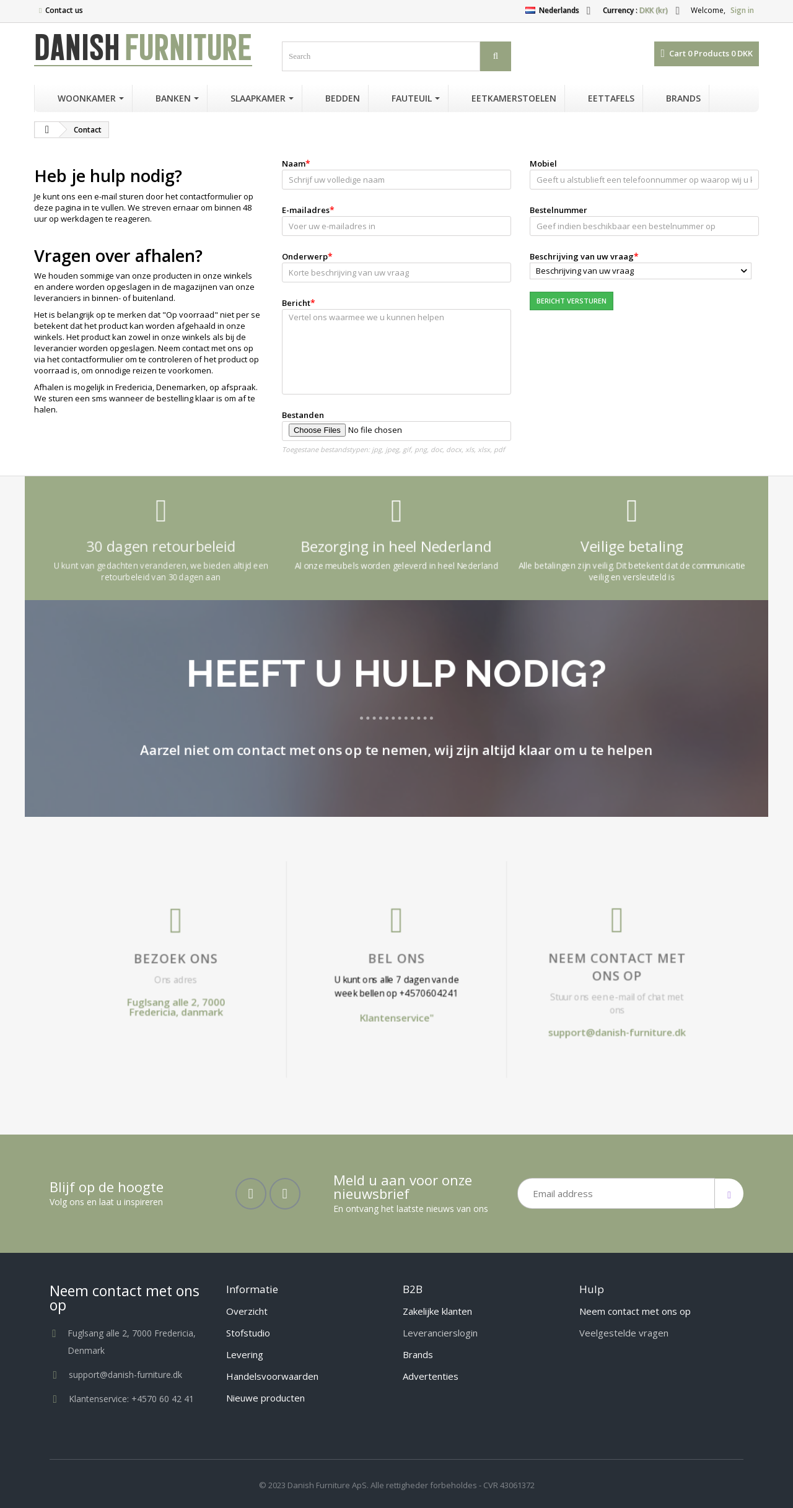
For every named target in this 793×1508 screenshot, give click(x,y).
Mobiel (543, 163)
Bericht (296, 302)
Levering (244, 1354)
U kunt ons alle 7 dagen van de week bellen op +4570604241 (396, 976)
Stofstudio (248, 1333)
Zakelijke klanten (437, 1311)
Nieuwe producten (265, 1398)
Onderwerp (305, 256)
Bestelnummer (558, 210)
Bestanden (303, 415)
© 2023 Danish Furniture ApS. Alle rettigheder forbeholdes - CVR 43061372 (397, 1485)
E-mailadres (306, 210)
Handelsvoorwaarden (272, 1376)
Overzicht (247, 1311)
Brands (418, 1354)
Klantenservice (396, 989)
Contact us (64, 10)
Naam (293, 163)
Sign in (742, 10)
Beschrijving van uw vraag (582, 256)
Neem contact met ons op (484, 968)
